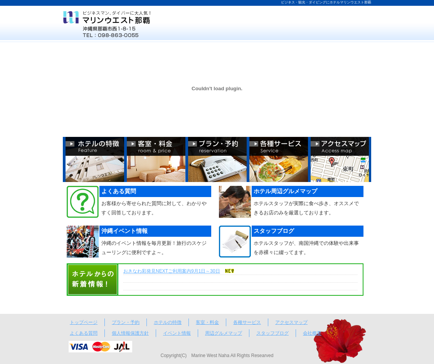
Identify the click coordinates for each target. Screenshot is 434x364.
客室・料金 (207, 322)
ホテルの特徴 (168, 322)
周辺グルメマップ (223, 333)
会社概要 (312, 333)
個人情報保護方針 (130, 333)
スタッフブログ (272, 333)
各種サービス (247, 322)
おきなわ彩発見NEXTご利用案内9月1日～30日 (171, 271)
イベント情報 (177, 333)
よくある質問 (84, 333)
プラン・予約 (126, 322)
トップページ (84, 322)
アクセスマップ (291, 322)
